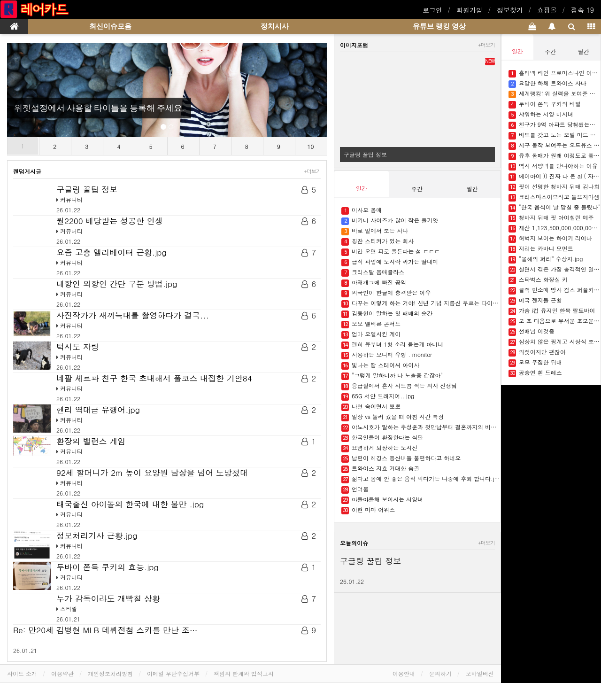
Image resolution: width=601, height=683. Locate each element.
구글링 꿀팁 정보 (86, 189)
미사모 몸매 (361, 210)
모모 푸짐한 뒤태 (535, 362)
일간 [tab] (361, 188)
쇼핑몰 (547, 10)
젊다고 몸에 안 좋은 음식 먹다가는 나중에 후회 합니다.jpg (421, 478)
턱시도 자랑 (77, 346)
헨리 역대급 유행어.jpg (98, 409)
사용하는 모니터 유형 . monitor (386, 354)
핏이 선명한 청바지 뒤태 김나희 (554, 186)
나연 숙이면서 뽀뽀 (371, 406)
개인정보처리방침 (110, 673)
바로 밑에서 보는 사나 (374, 230)
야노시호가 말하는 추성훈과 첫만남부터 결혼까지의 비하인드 (421, 427)
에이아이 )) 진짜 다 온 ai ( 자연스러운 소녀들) (555, 176)
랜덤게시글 (27, 171)
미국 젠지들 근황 (535, 300)
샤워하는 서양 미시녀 (541, 114)
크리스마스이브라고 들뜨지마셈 (554, 197)
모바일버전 (480, 673)
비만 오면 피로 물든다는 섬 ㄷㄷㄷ (390, 251)
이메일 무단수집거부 (173, 673)
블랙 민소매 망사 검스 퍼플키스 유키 (555, 290)
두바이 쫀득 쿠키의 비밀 (545, 104)
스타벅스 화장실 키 (538, 279)
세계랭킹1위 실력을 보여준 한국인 (555, 93)
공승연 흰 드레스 (535, 372)
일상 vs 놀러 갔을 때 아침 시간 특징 (392, 416)
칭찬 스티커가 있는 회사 (377, 241)
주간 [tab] (417, 189)
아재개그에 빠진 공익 (373, 282)
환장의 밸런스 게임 (90, 441)
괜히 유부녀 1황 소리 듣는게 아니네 (392, 344)
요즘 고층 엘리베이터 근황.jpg (111, 252)
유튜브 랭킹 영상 (439, 26)
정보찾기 (510, 10)
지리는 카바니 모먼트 (541, 248)
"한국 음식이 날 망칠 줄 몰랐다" (555, 207)
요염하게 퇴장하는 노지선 (379, 447)
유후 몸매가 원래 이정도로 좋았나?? (555, 155)
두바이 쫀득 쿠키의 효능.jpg (107, 567)
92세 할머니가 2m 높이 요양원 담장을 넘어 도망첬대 (152, 472)
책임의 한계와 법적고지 (244, 673)
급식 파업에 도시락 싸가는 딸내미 (389, 261)
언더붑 (355, 489)
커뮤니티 (71, 199)
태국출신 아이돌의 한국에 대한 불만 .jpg (130, 504)
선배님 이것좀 (532, 331)
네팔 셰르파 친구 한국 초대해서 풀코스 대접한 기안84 (154, 378)
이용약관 (62, 673)
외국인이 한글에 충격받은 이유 (386, 292)
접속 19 (582, 10)
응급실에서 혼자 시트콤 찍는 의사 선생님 (399, 385)
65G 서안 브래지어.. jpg (377, 396)
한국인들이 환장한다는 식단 (382, 437)
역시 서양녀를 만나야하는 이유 (553, 166)
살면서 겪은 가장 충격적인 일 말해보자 (555, 269)
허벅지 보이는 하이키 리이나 (550, 238)
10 (311, 146)
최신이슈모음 (110, 26)
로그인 (432, 10)
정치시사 (275, 26)
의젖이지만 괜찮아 (537, 352)
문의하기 (440, 673)
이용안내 (404, 673)
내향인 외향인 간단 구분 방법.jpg (116, 283)
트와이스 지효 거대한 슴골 (380, 468)
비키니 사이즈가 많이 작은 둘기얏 (389, 220)
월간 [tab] (472, 189)
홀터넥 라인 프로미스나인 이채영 (555, 73)
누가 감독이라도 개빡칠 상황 (108, 598)
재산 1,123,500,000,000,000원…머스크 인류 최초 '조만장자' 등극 (555, 228)
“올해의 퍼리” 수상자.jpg (546, 259)
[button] (31, 90)
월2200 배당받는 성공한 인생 (109, 220)
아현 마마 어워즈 (368, 509)
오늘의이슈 (354, 543)
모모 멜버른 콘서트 (371, 323)
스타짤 (68, 609)
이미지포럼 (354, 45)
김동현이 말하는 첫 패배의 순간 (386, 313)
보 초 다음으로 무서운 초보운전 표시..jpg (555, 321)
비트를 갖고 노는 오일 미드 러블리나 (555, 135)
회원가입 (469, 10)
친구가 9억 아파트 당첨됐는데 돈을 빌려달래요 (555, 124)
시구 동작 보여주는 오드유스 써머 (555, 145)
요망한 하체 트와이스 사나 (547, 83)
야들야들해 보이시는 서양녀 (382, 499)
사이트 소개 (22, 673)
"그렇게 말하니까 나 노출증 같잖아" (392, 375)
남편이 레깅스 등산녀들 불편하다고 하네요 (401, 458)
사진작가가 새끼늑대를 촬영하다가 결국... (132, 315)
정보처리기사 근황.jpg (96, 535)
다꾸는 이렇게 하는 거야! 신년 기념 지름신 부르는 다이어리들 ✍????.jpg (421, 303)
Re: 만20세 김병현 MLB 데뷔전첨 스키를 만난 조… (105, 630)
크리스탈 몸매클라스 (372, 272)
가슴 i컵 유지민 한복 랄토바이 (552, 310)
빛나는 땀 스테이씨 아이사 (380, 365)
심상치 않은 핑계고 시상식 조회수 (555, 341)
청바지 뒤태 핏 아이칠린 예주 (551, 217)
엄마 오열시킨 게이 (371, 334)
